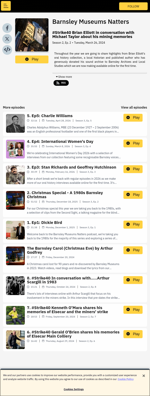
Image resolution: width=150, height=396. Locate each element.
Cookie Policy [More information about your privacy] (126, 381)
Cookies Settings (74, 391)
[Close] (143, 377)
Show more (63, 76)
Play (31, 59)
